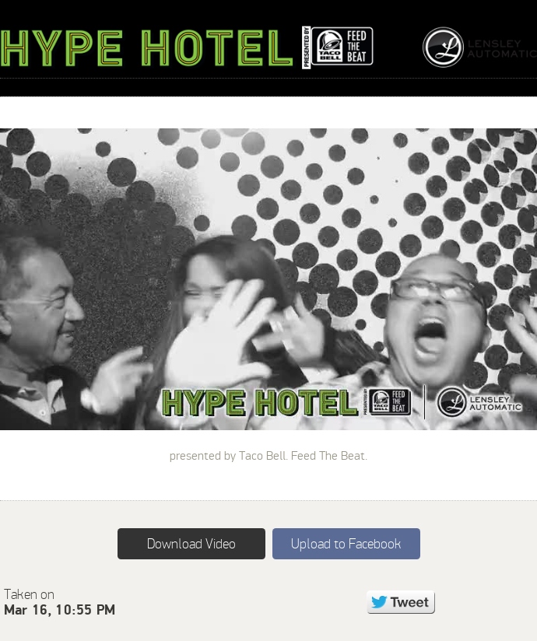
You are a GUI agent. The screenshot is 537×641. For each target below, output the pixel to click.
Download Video (191, 544)
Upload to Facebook (346, 544)
